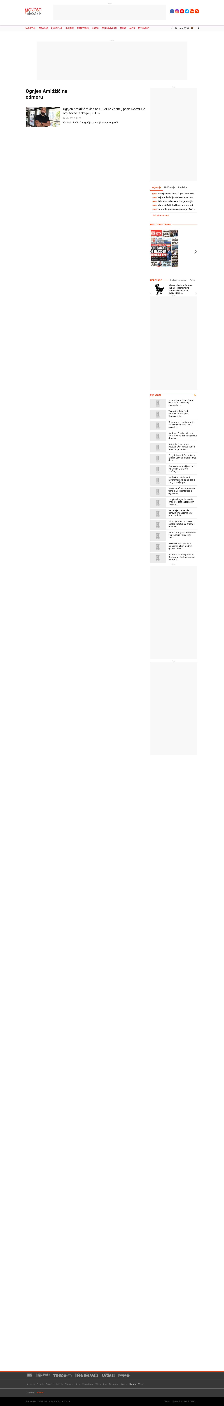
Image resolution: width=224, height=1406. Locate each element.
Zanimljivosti (109, 28)
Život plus (56, 28)
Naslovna (30, 28)
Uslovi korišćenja (136, 1384)
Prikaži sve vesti (161, 215)
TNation (193, 1401)
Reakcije (182, 187)
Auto (132, 28)
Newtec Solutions (179, 1401)
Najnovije (156, 187)
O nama (124, 1384)
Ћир (192, 11)
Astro (95, 28)
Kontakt (40, 1393)
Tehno (123, 28)
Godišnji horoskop (178, 280)
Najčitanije (169, 187)
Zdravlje (43, 28)
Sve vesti (155, 395)
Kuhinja (69, 28)
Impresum (30, 1393)
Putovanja (83, 28)
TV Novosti (143, 28)
